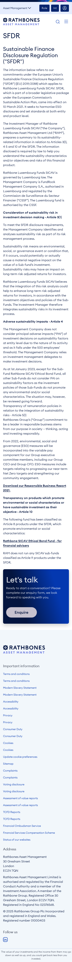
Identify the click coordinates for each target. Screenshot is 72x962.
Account (64, 8)
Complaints (10, 770)
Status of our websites (16, 839)
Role (44, 8)
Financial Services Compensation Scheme (29, 832)
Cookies (8, 743)
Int (55, 8)
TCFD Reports (11, 812)
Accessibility (10, 701)
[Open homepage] (24, 652)
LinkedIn (5, 939)
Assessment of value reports (20, 798)
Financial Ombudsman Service (22, 826)
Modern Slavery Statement (19, 687)
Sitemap (8, 763)
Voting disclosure (13, 784)
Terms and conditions (16, 674)
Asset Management (15, 8)
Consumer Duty (12, 729)
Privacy (7, 715)
